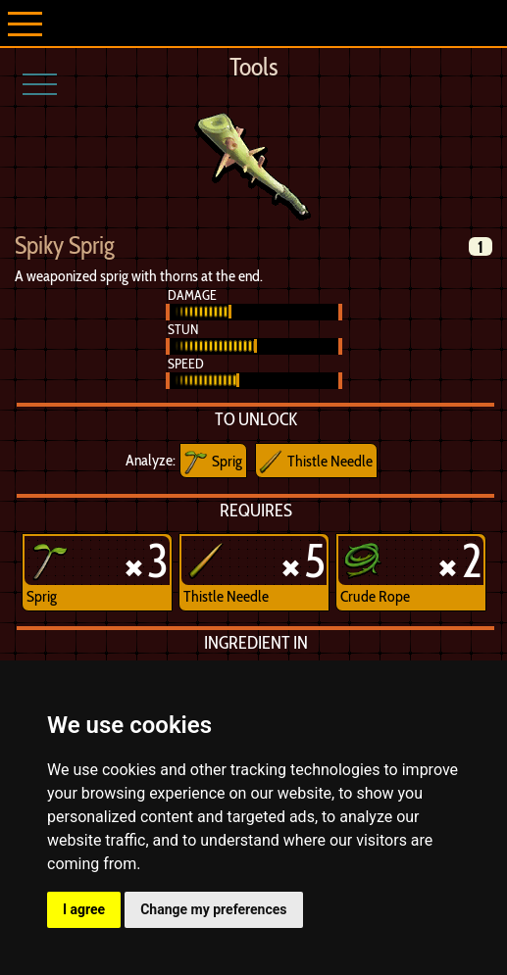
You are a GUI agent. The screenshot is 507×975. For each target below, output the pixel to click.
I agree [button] (84, 909)
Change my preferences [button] (213, 909)
